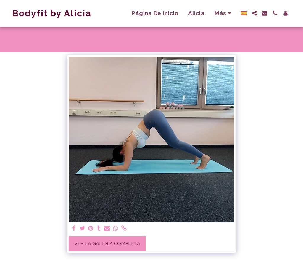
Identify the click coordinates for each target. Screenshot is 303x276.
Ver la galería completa (107, 243)
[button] (254, 13)
